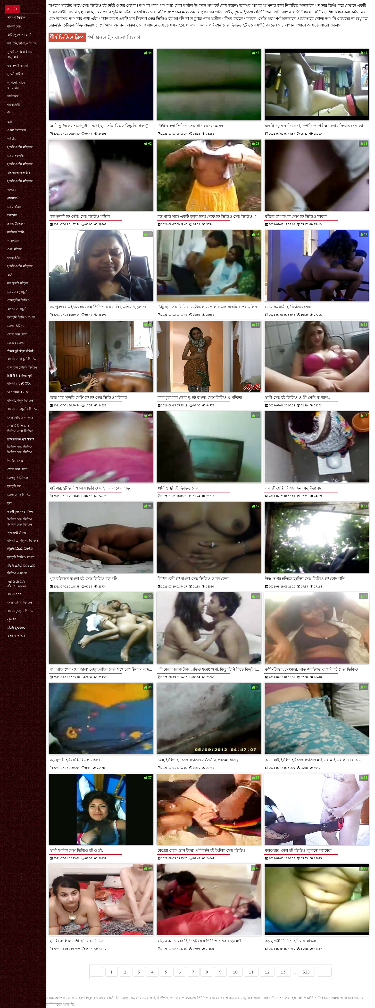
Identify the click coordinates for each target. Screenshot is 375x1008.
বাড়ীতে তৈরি (15, 232)
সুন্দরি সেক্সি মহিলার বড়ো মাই (20, 54)
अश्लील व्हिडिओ (16, 636)
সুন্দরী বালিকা (16, 74)
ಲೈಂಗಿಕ (11, 619)
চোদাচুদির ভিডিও (18, 300)
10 (235, 972)
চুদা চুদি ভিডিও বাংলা (21, 317)
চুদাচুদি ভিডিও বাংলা (20, 557)
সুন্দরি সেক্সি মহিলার (20, 147)
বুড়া (9, 122)
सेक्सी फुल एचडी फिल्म (20, 511)
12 (267, 972)
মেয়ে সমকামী (15, 156)
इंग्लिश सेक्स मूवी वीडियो (20, 439)
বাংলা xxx (14, 594)
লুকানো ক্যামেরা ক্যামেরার (17, 85)
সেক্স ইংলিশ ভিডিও (20, 602)
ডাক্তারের (13, 241)
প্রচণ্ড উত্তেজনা (16, 224)
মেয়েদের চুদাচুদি (17, 292)
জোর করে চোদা (17, 334)
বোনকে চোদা (15, 343)
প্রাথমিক (12, 9)
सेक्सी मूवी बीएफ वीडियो (20, 351)
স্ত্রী (8, 113)
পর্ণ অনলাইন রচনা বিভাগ (113, 37)
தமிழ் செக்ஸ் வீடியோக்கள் (16, 583)
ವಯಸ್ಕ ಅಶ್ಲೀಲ (16, 627)
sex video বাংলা (18, 392)
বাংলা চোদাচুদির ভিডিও (22, 409)
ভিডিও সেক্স (15, 461)
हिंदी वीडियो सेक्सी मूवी (19, 376)
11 (251, 972)
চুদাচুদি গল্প (14, 486)
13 (283, 972)
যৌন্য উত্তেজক (16, 130)
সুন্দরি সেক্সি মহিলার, (20, 164)
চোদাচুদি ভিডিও (17, 478)
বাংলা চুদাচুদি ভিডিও (20, 611)
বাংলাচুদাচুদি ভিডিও (20, 400)
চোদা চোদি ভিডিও (19, 495)
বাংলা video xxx (19, 383)
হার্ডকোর (12, 96)
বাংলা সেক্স (14, 26)
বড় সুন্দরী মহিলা (17, 65)
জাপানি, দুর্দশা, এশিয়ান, (22, 43)
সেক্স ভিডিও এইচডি (20, 417)
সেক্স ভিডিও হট (161, 18)
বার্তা (10, 275)
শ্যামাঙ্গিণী (13, 105)
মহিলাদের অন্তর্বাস (18, 173)
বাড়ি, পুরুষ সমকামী (19, 35)
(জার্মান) (12, 198)
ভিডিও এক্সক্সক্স (17, 573)
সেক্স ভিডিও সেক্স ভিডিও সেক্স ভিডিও (20, 428)
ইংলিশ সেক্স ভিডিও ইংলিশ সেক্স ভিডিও (20, 449)
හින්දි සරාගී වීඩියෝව (21, 565)
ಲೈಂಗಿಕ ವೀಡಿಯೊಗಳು (20, 549)
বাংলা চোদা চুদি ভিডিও (22, 359)
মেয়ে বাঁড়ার (14, 207)
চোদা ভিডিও (15, 326)
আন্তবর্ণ (12, 215)
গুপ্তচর (11, 190)
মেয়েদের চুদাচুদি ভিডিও (22, 367)
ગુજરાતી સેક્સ (16, 533)
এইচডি (12, 139)
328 (306, 972)
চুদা (9, 503)
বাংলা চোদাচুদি (16, 309)
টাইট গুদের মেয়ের (122, 5)
